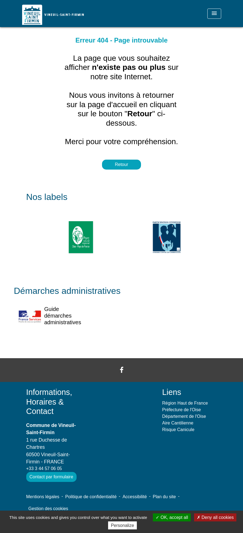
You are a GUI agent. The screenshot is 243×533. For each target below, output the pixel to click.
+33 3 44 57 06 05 (44, 468)
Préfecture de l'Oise (181, 409)
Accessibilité (134, 496)
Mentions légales (42, 496)
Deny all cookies (215, 517)
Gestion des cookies (48, 508)
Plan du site (164, 496)
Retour (121, 164)
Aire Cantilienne (178, 423)
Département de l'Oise (184, 416)
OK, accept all (172, 517)
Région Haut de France (185, 403)
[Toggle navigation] (214, 14)
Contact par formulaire (51, 476)
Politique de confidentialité (91, 496)
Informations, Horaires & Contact (49, 402)
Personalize (122, 525)
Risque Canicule (178, 429)
